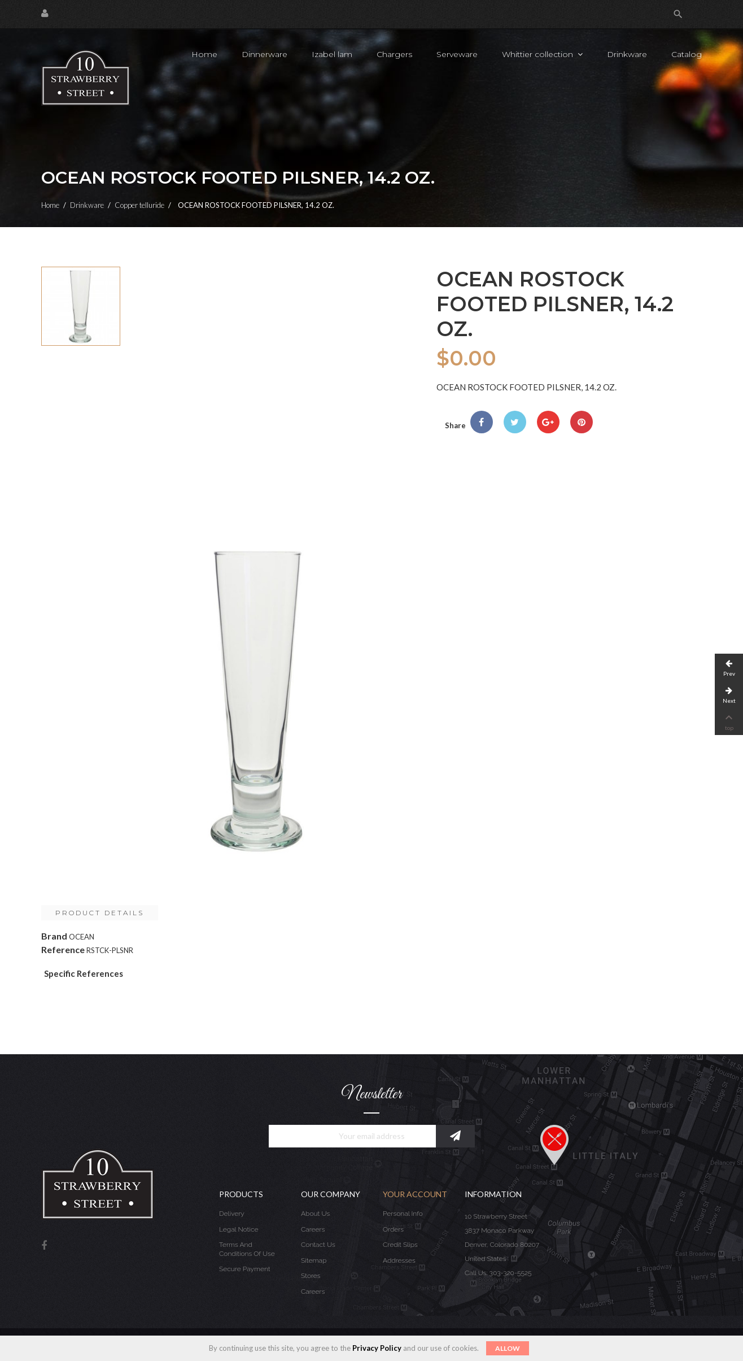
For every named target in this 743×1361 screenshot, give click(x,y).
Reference (63, 949)
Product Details (99, 912)
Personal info (403, 1213)
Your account (415, 1194)
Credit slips (400, 1245)
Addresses (399, 1260)
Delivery (231, 1213)
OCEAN (81, 936)
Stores (311, 1276)
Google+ (548, 422)
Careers (313, 1229)
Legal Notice (238, 1229)
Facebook (44, 1246)
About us (315, 1213)
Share (481, 422)
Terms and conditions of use (247, 1249)
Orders (393, 1229)
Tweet (515, 422)
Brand (54, 935)
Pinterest (581, 422)
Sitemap (313, 1260)
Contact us (318, 1245)
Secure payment (244, 1269)
